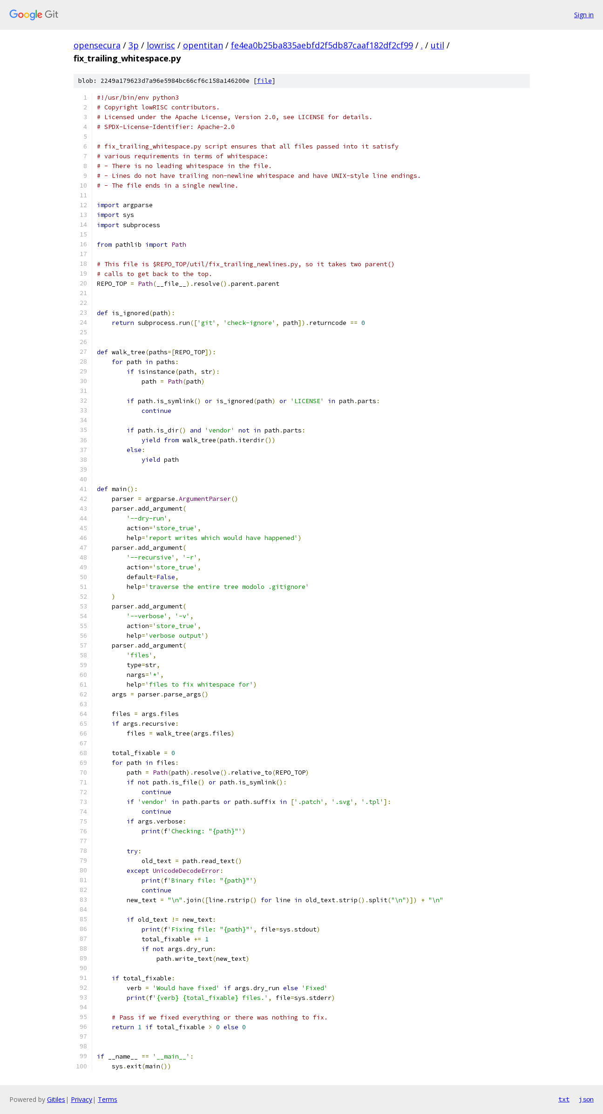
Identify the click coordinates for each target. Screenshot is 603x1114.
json (586, 1099)
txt (563, 1099)
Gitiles (56, 1099)
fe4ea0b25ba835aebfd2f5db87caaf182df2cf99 (322, 45)
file (264, 81)
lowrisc (161, 45)
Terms (107, 1099)
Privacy (81, 1099)
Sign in (584, 14)
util (437, 45)
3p (134, 45)
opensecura (97, 45)
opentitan (203, 45)
